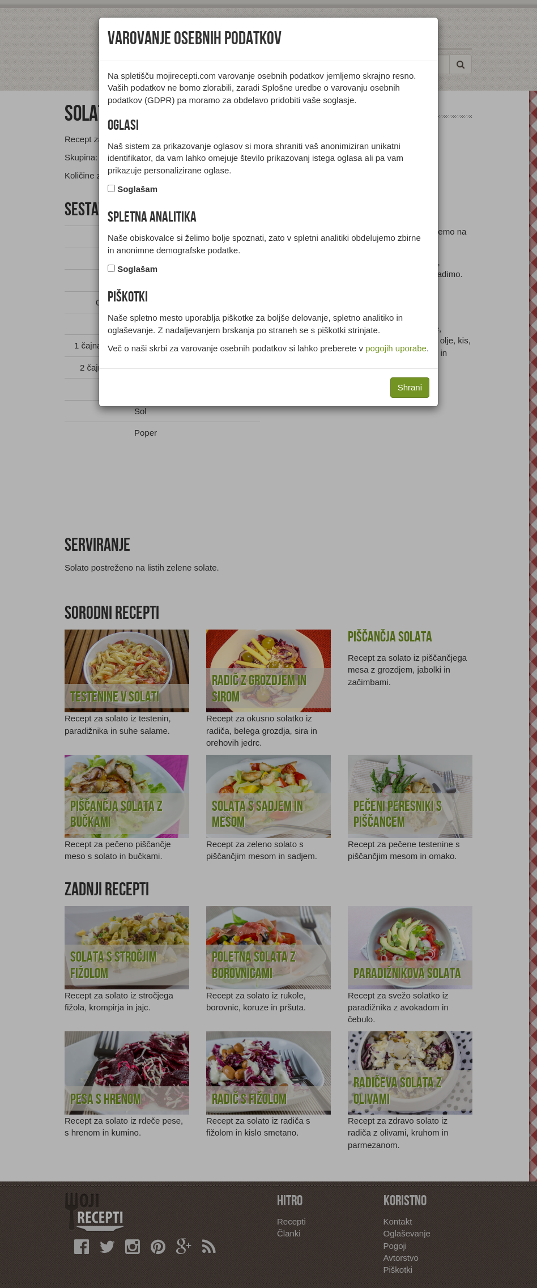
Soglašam (137, 189)
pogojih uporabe (396, 348)
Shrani (410, 387)
